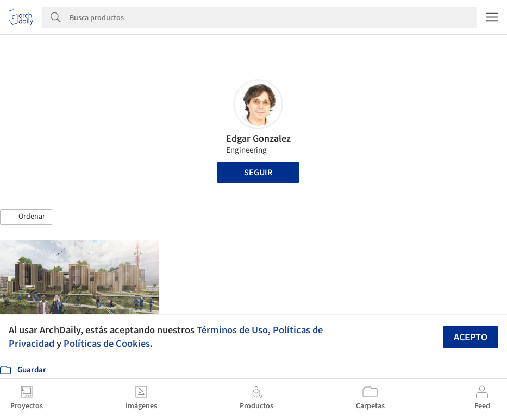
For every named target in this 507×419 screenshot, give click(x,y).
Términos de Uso (232, 330)
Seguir (258, 173)
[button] (26, 217)
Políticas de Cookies (107, 344)
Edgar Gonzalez (258, 138)
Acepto (470, 337)
